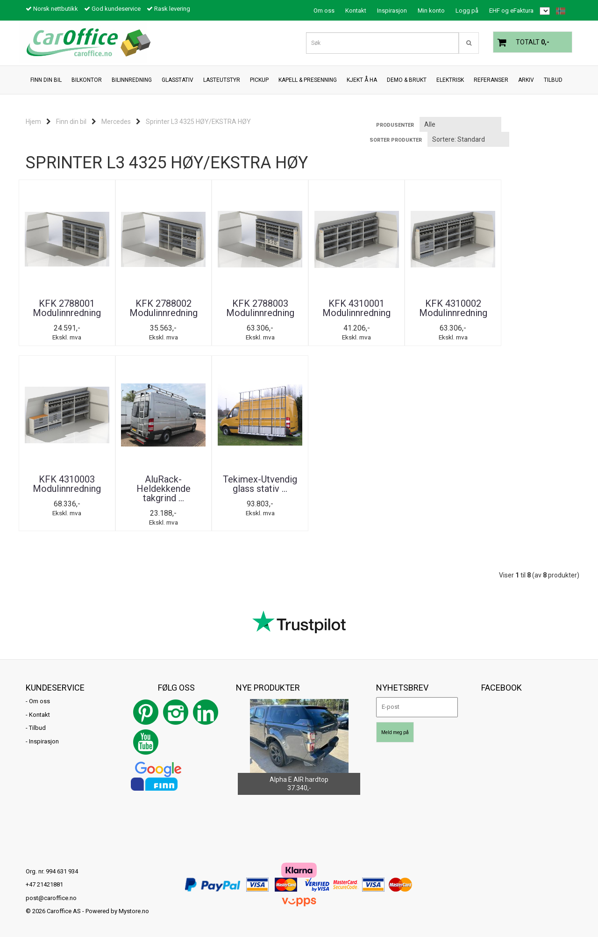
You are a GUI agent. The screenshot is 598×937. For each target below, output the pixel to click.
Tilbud (37, 728)
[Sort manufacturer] (460, 124)
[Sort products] (468, 139)
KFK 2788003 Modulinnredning (252, 308)
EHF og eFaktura (511, 10)
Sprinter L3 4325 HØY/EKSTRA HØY (198, 121)
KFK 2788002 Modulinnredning (159, 308)
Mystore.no (134, 911)
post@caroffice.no (51, 897)
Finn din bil (71, 121)
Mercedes (116, 121)
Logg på (467, 10)
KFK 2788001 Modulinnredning (65, 308)
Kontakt (355, 10)
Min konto (431, 10)
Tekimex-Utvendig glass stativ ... (159, 484)
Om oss (324, 10)
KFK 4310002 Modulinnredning (439, 308)
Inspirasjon (392, 10)
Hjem (33, 121)
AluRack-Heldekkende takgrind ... (65, 489)
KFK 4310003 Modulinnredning (532, 308)
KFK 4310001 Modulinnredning (346, 308)
